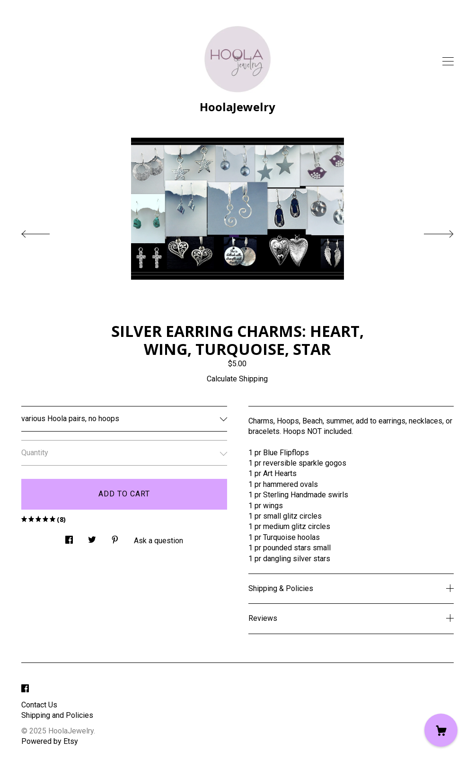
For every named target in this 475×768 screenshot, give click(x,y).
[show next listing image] (430, 231)
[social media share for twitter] (92, 537)
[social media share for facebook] (69, 537)
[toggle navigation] (448, 61)
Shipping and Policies (57, 715)
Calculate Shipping (237, 378)
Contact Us (39, 704)
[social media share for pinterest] (115, 537)
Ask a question (158, 540)
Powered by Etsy (49, 741)
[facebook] (25, 689)
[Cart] (440, 730)
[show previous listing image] (45, 231)
